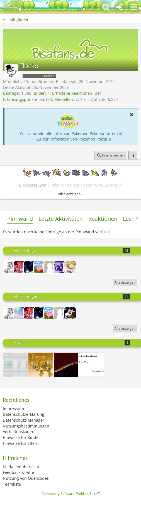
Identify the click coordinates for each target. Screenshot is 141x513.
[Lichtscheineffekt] (66, 365)
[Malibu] (19, 313)
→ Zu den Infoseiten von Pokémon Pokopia (71, 139)
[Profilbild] (40, 365)
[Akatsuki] (70, 267)
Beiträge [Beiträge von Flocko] (11, 93)
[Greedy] (19, 267)
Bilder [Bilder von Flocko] (39, 93)
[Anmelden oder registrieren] (119, 7)
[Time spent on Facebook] (91, 365)
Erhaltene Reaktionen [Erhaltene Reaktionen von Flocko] (72, 93)
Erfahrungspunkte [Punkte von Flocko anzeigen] (20, 99)
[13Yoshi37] (50, 267)
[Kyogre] (40, 267)
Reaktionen (102, 218)
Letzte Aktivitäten (60, 218)
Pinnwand (20, 218)
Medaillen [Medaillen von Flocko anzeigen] (63, 99)
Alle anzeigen (125, 282)
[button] (133, 7)
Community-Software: (71, 493)
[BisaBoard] (12, 7)
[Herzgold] (70, 313)
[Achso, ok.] (15, 365)
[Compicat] (9, 267)
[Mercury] (60, 267)
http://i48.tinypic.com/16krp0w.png (84, 185)
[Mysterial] (30, 267)
